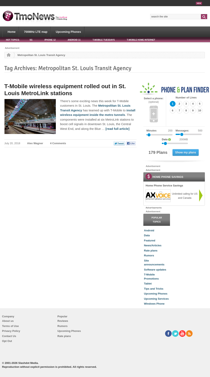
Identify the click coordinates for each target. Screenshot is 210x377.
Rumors (149, 255)
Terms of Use (10, 326)
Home (12, 31)
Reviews (62, 320)
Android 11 (74, 40)
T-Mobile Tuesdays (103, 40)
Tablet (148, 283)
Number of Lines (186, 97)
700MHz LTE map (35, 31)
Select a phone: (153, 100)
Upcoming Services (156, 298)
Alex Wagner (35, 143)
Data (147, 235)
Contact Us (9, 336)
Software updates (155, 269)
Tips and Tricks (153, 288)
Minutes (151, 130)
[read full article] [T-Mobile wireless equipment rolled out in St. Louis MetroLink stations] (118, 128)
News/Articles (152, 245)
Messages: (189, 131)
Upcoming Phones (68, 31)
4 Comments (58, 143)
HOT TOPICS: (13, 40)
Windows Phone (154, 303)
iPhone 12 (50, 40)
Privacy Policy (11, 330)
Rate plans (151, 250)
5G (31, 40)
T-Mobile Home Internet (141, 40)
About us (8, 320)
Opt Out (7, 341)
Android (149, 230)
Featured (149, 240)
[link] (158, 195)
